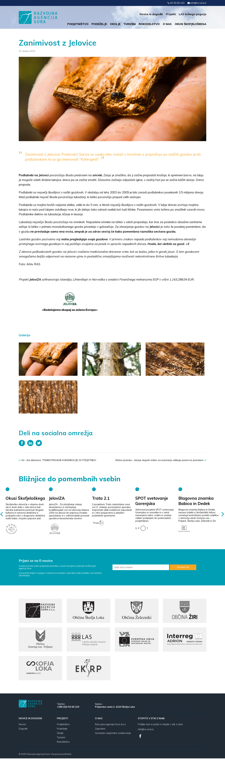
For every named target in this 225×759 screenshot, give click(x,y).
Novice (22, 725)
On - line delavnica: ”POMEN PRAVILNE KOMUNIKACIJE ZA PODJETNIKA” (58, 460)
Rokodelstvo (149, 24)
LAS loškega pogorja (192, 14)
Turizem (130, 24)
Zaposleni (100, 729)
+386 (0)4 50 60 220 (68, 707)
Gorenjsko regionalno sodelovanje (113, 733)
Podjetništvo (77, 24)
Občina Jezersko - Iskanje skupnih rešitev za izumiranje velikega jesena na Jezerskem (160, 460)
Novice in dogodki (151, 14)
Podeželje (99, 24)
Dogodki (23, 729)
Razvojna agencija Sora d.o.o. (110, 725)
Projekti (171, 14)
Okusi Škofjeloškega (190, 24)
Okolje (115, 24)
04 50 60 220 (176, 3)
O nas (167, 24)
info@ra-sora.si (197, 3)
